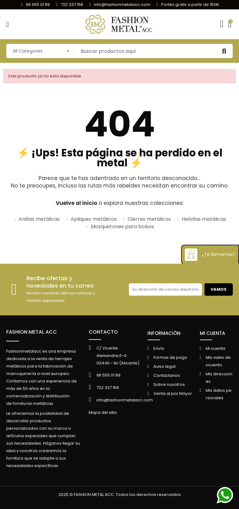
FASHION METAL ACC (31, 331)
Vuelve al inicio (76, 203)
